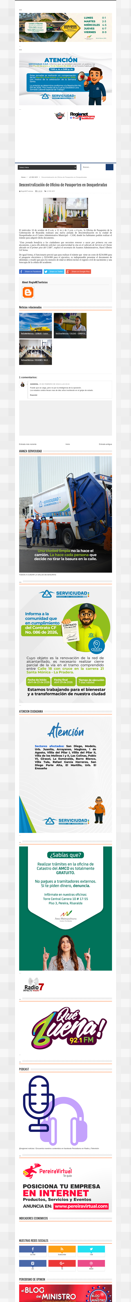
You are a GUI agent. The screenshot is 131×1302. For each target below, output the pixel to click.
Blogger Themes (80, 1297)
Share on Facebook (30, 271)
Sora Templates (37, 1297)
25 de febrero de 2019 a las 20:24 (54, 358)
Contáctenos (105, 1297)
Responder (33, 368)
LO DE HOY (51, 191)
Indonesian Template (51, 1297)
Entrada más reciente (28, 418)
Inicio (68, 418)
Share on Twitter (53, 271)
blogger (69, 1297)
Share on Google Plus (77, 271)
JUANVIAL (34, 358)
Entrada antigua (105, 418)
